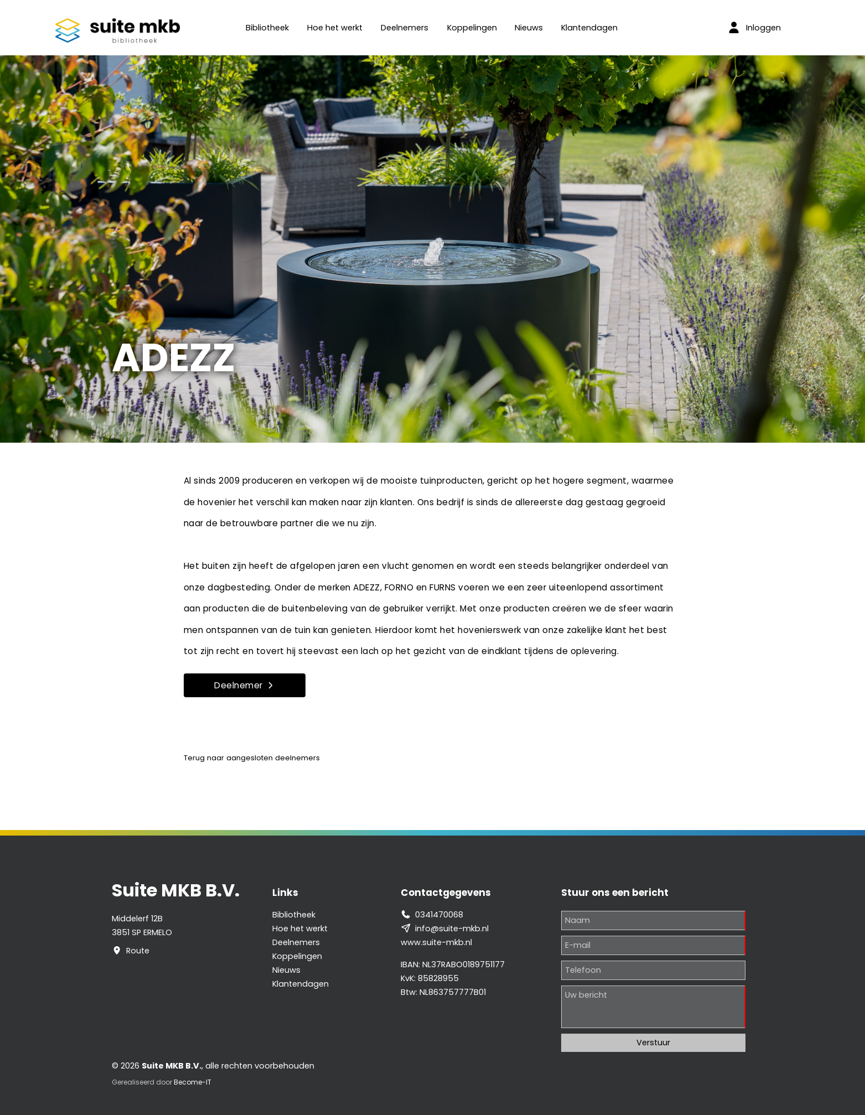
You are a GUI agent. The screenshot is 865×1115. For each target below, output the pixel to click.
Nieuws (529, 27)
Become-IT (192, 1082)
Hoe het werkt (334, 27)
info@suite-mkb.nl (452, 928)
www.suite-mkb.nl (436, 942)
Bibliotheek (267, 27)
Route (137, 950)
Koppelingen (472, 27)
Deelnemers (404, 27)
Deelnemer (244, 685)
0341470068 (439, 914)
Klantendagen (589, 27)
